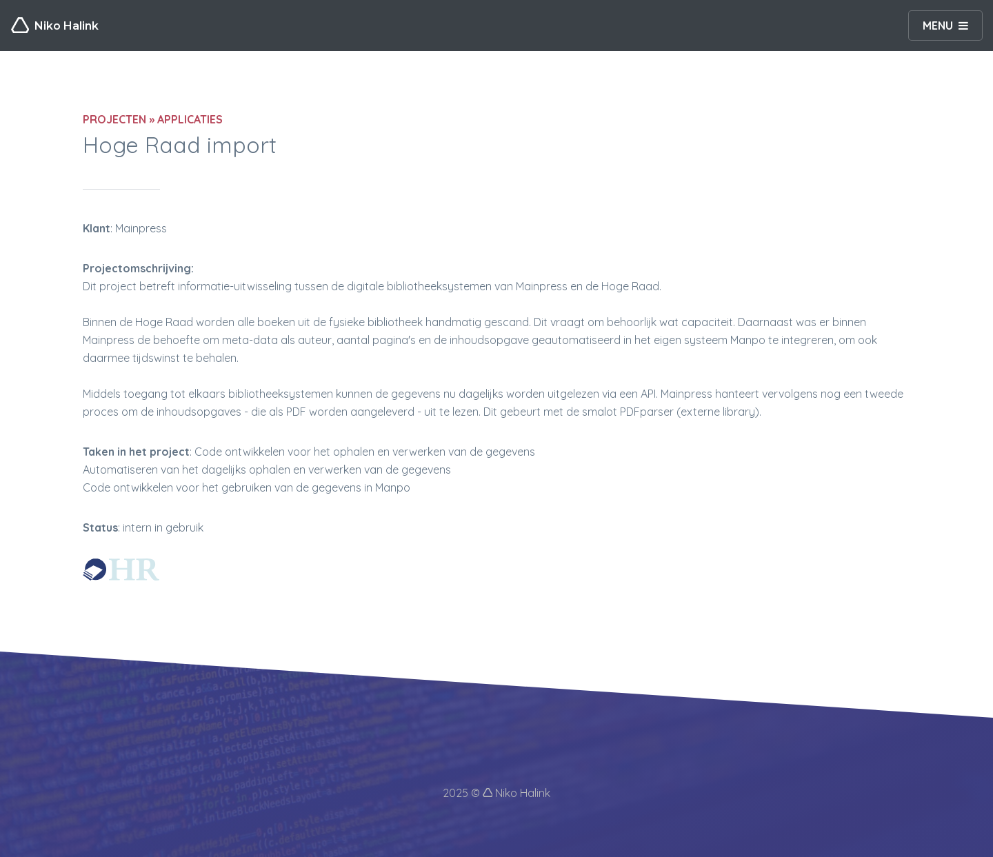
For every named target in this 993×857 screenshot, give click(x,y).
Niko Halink (55, 25)
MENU (938, 25)
